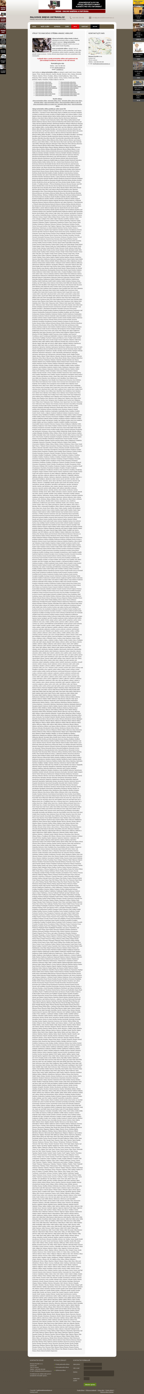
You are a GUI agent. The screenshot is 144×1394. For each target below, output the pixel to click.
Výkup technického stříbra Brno (68, 82)
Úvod (34, 26)
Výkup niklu (101, 1390)
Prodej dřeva (80, 1390)
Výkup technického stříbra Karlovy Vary (70, 94)
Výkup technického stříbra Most (68, 91)
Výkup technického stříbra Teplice (68, 95)
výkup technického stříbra (40, 100)
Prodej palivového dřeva (62, 1364)
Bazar (95, 26)
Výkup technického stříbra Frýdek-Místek (45, 94)
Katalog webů (34, 1392)
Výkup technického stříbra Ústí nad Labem (45, 86)
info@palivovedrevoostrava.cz (103, 18)
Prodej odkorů (109, 1390)
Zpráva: (75, 1372)
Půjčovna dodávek (91, 1390)
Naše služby (45, 26)
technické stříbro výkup (54, 100)
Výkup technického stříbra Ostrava (43, 83)
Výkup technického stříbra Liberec (43, 85)
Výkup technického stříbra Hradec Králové (70, 86)
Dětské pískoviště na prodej (138, 34)
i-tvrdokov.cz (59, 69)
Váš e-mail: (76, 1368)
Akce (75, 26)
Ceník (67, 26)
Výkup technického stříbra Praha (43, 82)
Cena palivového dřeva (62, 1367)
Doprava (57, 26)
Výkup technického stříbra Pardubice (69, 88)
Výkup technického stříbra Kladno (43, 91)
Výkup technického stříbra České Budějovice (46, 88)
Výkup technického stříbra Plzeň (68, 83)
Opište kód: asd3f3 (76, 1379)
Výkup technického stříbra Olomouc (69, 85)
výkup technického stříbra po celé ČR (70, 102)
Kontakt (85, 26)
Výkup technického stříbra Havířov (43, 89)
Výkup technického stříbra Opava (68, 92)
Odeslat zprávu (90, 1384)
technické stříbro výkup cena (70, 100)
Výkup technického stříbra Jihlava (43, 95)
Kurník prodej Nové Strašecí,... (138, 73)
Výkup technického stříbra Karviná (43, 92)
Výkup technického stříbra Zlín (67, 89)
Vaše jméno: (76, 1364)
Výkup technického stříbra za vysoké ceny (45, 104)
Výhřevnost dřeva (61, 1370)
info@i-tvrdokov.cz (59, 67)
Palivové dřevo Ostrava (107, 1392)
